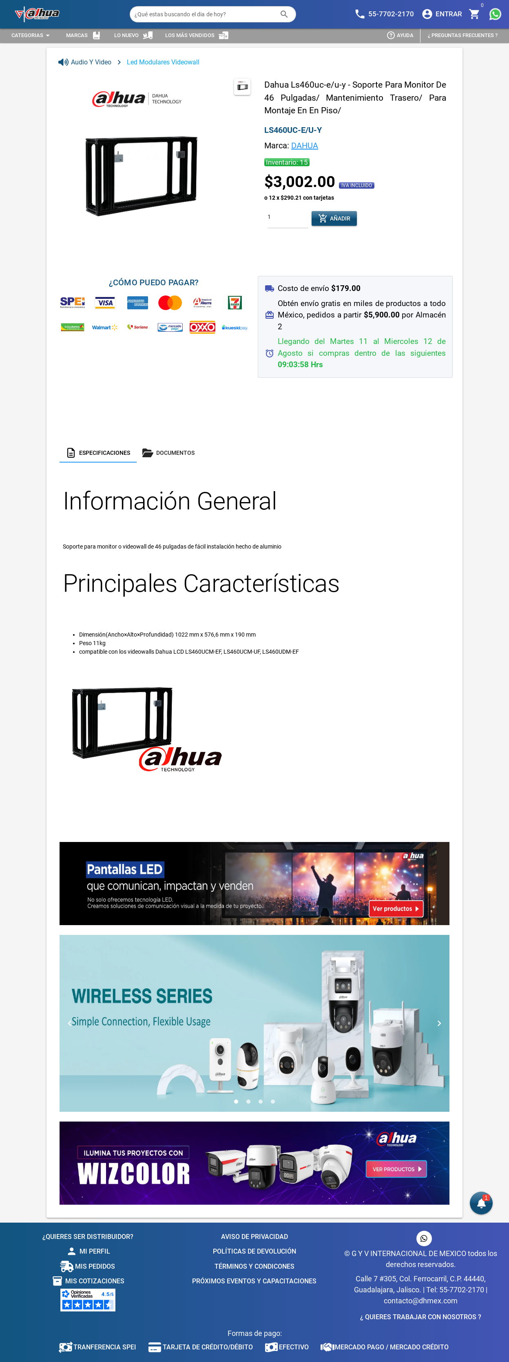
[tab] (98, 453)
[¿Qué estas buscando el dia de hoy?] (205, 14)
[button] (481, 1203)
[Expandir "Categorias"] (32, 35)
